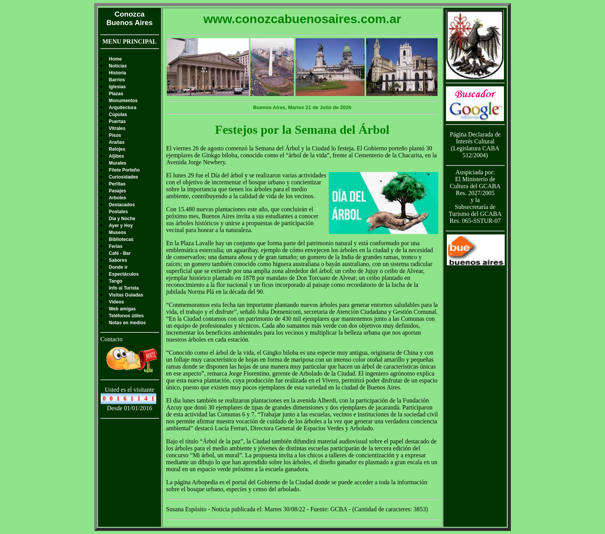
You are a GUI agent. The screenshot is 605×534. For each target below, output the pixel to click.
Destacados (122, 204)
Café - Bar (120, 253)
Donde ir (118, 267)
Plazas (116, 93)
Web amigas (122, 309)
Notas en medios (127, 322)
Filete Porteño (124, 170)
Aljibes (116, 156)
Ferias (115, 246)
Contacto (111, 339)
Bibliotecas (121, 239)
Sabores (118, 260)
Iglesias (117, 86)
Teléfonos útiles (126, 315)
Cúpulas (118, 114)
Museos (117, 232)
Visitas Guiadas (126, 295)
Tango (115, 281)
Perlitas (117, 184)
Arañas (117, 142)
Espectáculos (124, 274)
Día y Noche (122, 218)
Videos (116, 302)
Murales (117, 163)
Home (115, 59)
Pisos (115, 135)
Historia (117, 73)
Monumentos (123, 100)
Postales (118, 211)
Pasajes (117, 191)
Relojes (117, 149)
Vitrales (117, 128)
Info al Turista (124, 288)
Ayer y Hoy (121, 225)
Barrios (117, 80)
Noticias (118, 66)
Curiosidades (123, 177)
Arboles (117, 197)
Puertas (117, 121)
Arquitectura (122, 107)
